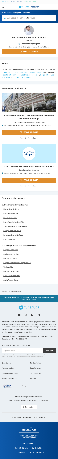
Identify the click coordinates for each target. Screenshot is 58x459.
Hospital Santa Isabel (10, 250)
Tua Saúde (5, 2)
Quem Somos (6, 363)
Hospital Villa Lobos (10, 258)
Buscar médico (16, 2)
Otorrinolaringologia (10, 72)
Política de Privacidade (10, 373)
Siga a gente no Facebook (32, 315)
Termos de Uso (35, 373)
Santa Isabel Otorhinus (11, 254)
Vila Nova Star (8, 267)
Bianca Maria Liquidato (11, 209)
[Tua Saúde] (29, 307)
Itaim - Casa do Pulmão (11, 276)
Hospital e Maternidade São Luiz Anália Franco (20, 75)
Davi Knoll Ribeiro (9, 239)
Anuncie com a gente (9, 379)
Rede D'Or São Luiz (21, 448)
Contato (33, 379)
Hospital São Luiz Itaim (11, 271)
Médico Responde (29, 2)
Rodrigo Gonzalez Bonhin (12, 231)
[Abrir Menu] (3, 6)
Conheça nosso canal (19, 315)
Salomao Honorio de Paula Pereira (15, 226)
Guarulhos (26, 77)
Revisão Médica (35, 368)
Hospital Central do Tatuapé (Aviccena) (17, 263)
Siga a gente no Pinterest (39, 315)
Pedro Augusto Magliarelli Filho (13, 222)
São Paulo (17, 77)
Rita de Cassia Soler (10, 218)
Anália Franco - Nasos (11, 280)
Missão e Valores (36, 363)
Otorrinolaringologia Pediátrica (31, 72)
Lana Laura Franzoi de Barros (13, 235)
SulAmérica (21, 452)
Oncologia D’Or (37, 448)
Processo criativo (8, 368)
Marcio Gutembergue (10, 213)
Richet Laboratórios (37, 452)
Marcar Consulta (16, 291)
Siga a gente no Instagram (26, 315)
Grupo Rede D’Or (40, 417)
